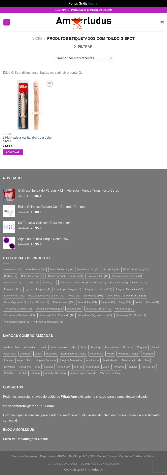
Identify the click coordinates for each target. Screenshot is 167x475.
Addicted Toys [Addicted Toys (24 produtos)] (12, 347)
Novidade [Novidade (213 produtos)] (9, 366)
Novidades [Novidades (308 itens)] (93, 295)
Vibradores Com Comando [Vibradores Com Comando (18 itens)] (56, 315)
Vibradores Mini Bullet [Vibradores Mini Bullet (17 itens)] (131, 315)
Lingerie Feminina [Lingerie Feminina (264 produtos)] (46, 360)
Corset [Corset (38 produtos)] (155, 347)
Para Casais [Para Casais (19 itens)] (39, 302)
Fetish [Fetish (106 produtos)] (110, 353)
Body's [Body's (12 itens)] (10, 276)
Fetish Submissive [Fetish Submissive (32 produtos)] (128, 353)
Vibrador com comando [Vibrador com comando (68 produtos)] (83, 373)
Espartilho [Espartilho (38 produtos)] (51, 353)
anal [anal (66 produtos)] (43, 347)
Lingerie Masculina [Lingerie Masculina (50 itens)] (129, 289)
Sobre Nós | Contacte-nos (100, 463)
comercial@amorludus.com (33, 406)
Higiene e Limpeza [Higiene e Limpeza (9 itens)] (37, 289)
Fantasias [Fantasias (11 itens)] (12, 289)
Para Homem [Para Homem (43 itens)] (63, 302)
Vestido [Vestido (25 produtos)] (23, 373)
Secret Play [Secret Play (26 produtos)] (148, 366)
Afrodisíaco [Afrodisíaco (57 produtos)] (30, 347)
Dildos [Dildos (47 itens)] (49, 282)
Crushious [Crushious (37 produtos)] (10, 353)
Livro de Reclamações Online (25, 439)
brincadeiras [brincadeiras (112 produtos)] (112, 347)
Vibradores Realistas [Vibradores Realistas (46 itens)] (48, 321)
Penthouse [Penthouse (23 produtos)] (63, 366)
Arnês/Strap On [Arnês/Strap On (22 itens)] (88, 269)
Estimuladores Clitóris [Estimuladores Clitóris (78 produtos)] (73, 353)
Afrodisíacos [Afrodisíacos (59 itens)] (35, 269)
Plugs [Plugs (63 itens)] (125, 302)
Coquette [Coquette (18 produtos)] (142, 347)
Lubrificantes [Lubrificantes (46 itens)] (14, 295)
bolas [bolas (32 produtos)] (84, 347)
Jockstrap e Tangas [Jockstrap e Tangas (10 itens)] (67, 289)
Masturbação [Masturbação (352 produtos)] (110, 360)
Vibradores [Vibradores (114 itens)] (124, 308)
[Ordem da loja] (83, 58)
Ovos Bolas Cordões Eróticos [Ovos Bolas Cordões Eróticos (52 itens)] (126, 295)
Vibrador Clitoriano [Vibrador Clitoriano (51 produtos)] (55, 373)
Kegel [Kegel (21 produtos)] (19, 360)
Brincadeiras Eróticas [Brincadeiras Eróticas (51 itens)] (127, 276)
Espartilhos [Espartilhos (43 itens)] (119, 282)
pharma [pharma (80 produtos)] (78, 366)
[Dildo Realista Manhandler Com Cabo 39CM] (28, 105)
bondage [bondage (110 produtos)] (96, 347)
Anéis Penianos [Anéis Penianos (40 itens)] (61, 269)
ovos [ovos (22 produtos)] (37, 366)
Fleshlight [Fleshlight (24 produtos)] (148, 353)
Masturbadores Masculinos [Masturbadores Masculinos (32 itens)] (46, 295)
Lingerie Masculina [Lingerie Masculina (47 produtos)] (71, 360)
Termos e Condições (62, 463)
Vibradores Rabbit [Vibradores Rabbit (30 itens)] (17, 321)
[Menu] (6, 22)
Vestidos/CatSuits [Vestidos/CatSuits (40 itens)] (98, 308)
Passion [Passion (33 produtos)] (49, 366)
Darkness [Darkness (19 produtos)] (25, 353)
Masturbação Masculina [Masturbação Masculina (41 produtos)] (135, 360)
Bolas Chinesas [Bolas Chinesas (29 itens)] (32, 276)
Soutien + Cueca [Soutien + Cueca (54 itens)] (147, 302)
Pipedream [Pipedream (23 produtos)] (92, 366)
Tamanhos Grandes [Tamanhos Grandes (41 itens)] (18, 308)
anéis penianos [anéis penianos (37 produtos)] (58, 347)
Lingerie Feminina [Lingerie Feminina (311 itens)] (98, 289)
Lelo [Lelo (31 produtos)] (29, 360)
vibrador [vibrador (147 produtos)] (35, 373)
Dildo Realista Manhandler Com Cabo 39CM (27, 139)
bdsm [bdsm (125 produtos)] (74, 347)
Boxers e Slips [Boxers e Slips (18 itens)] (97, 276)
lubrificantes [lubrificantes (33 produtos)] (92, 360)
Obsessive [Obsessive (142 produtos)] (25, 366)
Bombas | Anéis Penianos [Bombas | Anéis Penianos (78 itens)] (65, 276)
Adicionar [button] (13, 152)
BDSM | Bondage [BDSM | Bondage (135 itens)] (136, 269)
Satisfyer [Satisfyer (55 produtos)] (133, 366)
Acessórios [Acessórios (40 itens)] (13, 269)
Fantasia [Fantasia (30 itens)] (139, 282)
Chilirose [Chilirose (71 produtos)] (128, 347)
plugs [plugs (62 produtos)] (106, 366)
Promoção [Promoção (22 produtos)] (118, 366)
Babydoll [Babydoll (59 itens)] (111, 269)
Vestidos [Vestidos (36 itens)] (74, 308)
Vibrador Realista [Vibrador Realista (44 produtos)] (110, 373)
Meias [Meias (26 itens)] (74, 295)
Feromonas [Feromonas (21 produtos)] (96, 353)
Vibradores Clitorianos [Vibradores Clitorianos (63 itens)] (19, 315)
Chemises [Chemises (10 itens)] (12, 282)
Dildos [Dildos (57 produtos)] (38, 353)
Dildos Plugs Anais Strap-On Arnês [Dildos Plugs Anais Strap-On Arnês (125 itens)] (83, 282)
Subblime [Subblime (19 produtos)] (9, 373)
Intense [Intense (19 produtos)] (8, 360)
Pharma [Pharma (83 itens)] (108, 302)
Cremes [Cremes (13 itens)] (32, 282)
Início (36, 38)
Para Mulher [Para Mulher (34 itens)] (87, 302)
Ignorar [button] (93, 3)
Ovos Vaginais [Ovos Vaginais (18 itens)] (15, 302)
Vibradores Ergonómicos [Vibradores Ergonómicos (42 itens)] (95, 315)
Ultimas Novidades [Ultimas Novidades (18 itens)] (49, 308)
